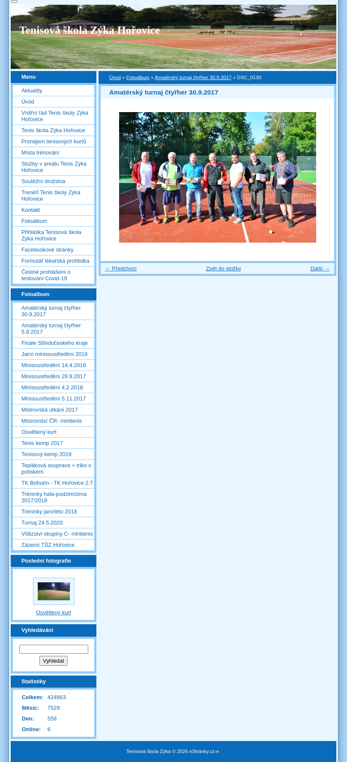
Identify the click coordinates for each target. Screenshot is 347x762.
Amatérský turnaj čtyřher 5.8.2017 (51, 328)
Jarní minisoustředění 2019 (54, 354)
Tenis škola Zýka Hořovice (53, 130)
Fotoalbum (138, 77)
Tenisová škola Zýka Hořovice (89, 30)
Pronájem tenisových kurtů (53, 141)
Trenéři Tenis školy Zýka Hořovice (50, 195)
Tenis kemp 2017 (42, 443)
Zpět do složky (223, 268)
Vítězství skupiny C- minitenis (57, 534)
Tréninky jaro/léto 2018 (49, 511)
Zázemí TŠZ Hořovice (48, 545)
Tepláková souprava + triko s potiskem (56, 468)
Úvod (115, 77)
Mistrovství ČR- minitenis (51, 421)
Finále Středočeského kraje (54, 343)
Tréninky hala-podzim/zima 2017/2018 (54, 497)
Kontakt (30, 210)
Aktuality (31, 90)
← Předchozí (121, 268)
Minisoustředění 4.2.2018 (52, 387)
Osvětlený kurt (39, 432)
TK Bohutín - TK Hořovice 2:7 (57, 483)
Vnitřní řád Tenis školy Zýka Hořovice (54, 116)
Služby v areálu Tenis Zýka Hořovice (54, 166)
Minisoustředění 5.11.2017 (53, 398)
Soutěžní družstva (43, 181)
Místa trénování (40, 152)
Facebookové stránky (47, 249)
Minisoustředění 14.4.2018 (53, 365)
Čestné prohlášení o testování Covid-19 (46, 275)
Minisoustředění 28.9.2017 (53, 376)
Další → (320, 268)
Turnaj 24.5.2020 (42, 522)
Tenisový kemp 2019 (46, 454)
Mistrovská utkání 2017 (49, 409)
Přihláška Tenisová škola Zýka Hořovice (51, 235)
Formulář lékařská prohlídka (55, 261)
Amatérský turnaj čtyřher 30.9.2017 (193, 77)
